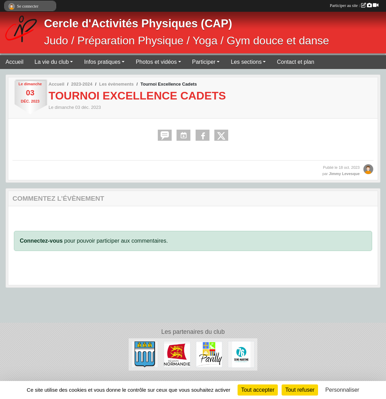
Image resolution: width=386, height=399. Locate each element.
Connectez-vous (41, 241)
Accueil (15, 62)
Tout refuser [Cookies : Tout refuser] (299, 390)
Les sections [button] (246, 62)
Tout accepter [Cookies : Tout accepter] (257, 390)
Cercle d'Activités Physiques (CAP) (138, 23)
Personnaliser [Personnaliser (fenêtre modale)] (342, 390)
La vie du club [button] (52, 62)
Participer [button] (204, 62)
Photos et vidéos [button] (156, 62)
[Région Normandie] (177, 354)
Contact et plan (295, 62)
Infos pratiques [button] (102, 62)
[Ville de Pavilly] (209, 354)
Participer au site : (354, 5)
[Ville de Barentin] (144, 354)
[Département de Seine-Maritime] (241, 354)
